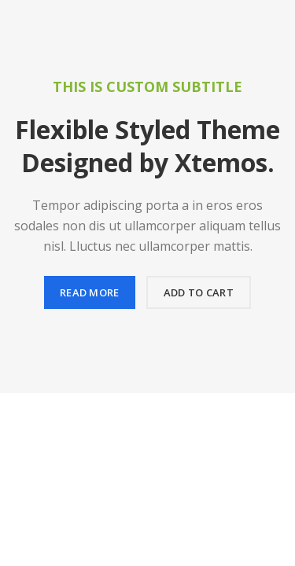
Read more (90, 292)
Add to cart (199, 292)
